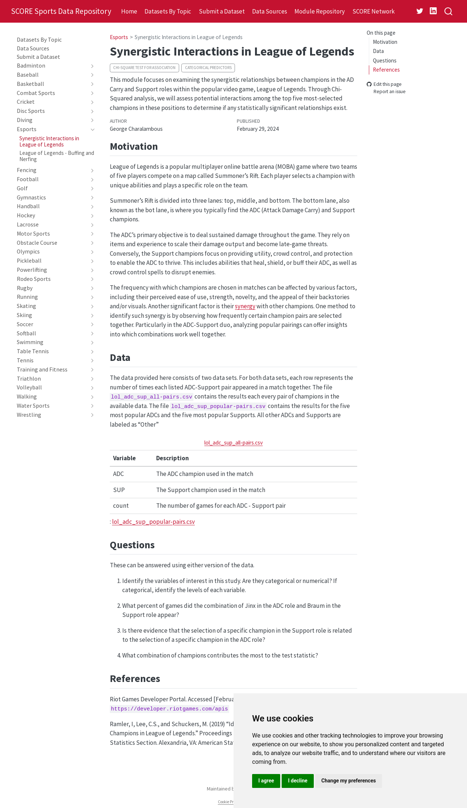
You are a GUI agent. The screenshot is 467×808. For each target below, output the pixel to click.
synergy (245, 306)
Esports (119, 37)
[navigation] (52, 65)
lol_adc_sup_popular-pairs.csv (153, 522)
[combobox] (448, 11)
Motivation (385, 41)
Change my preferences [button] (348, 781)
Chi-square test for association (144, 67)
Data (378, 50)
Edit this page (384, 84)
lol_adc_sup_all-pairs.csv (233, 442)
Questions (385, 60)
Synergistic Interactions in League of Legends (189, 37)
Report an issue (386, 92)
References (386, 69)
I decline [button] (297, 781)
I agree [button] (266, 781)
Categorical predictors (208, 67)
